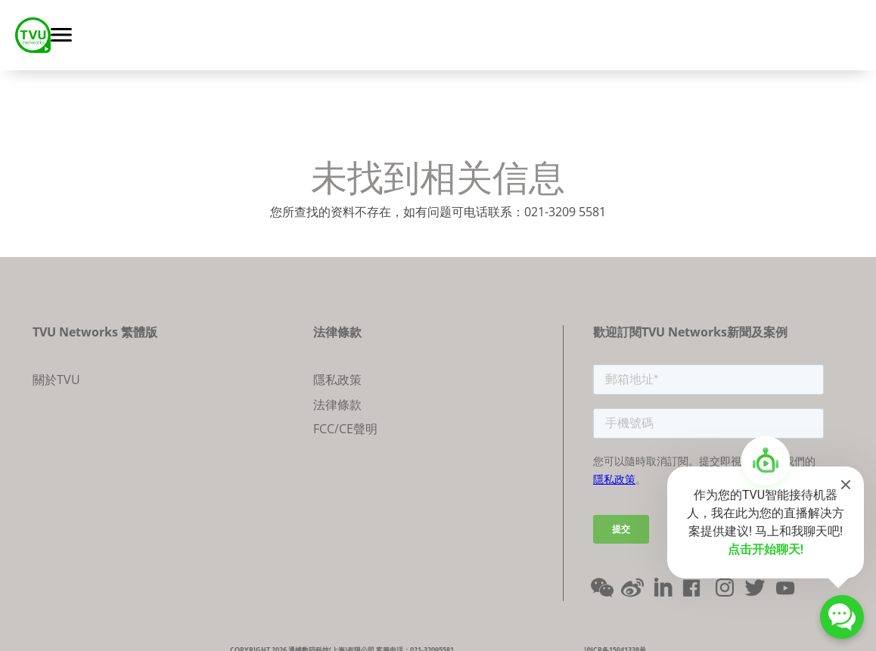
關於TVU (56, 379)
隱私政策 (337, 379)
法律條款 (337, 404)
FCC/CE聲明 (345, 428)
